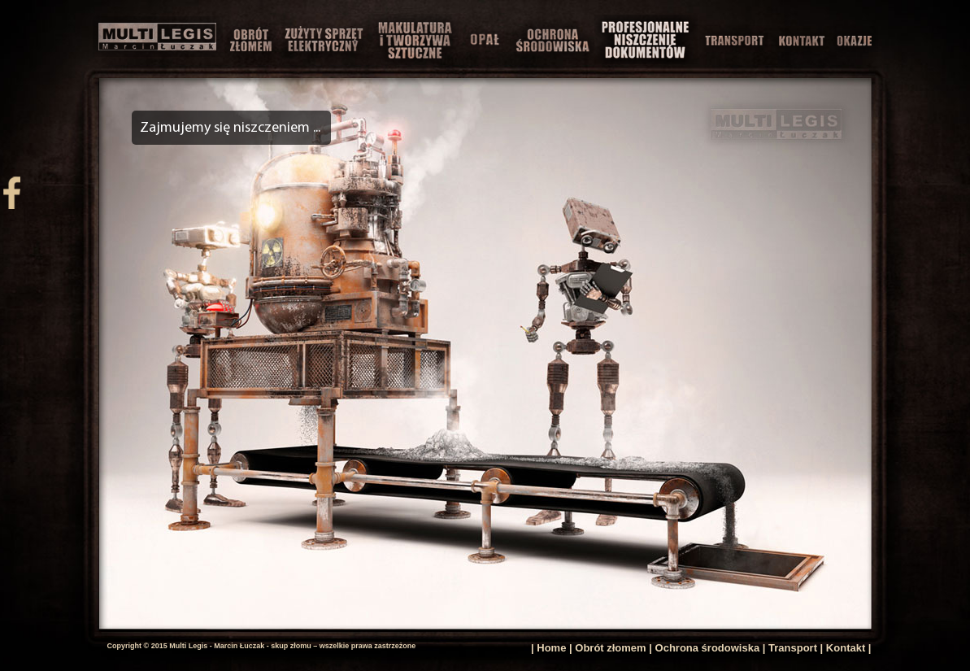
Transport (792, 648)
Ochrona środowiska (707, 648)
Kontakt (845, 648)
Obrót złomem (610, 648)
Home (551, 648)
